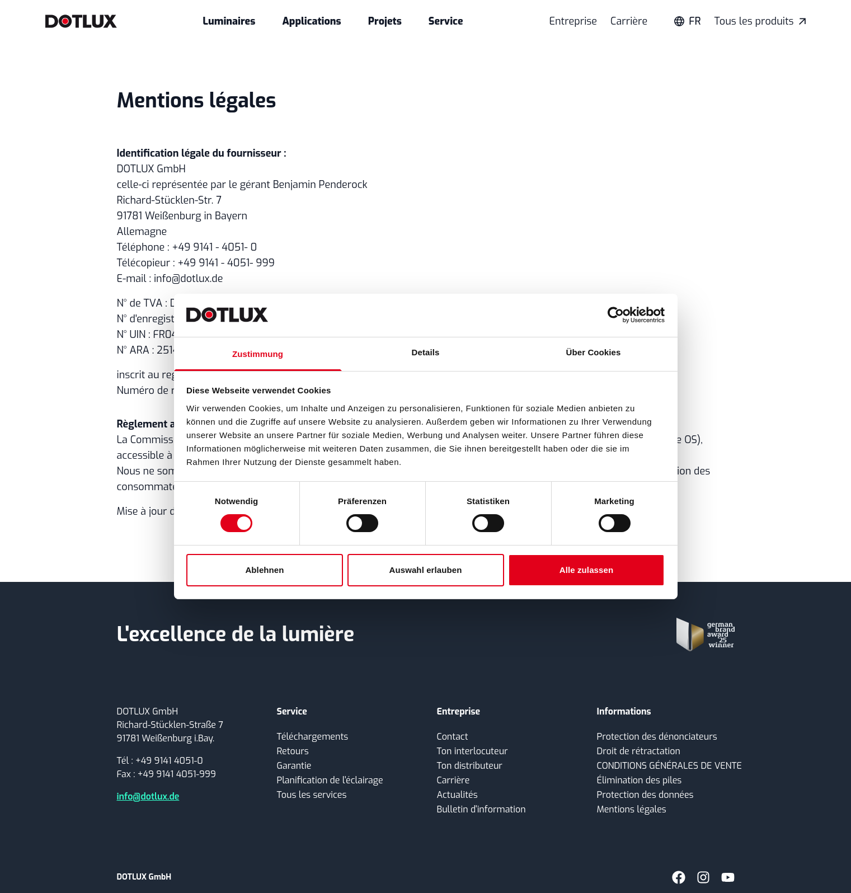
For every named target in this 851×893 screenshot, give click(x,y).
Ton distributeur (469, 766)
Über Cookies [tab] (593, 352)
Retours (293, 751)
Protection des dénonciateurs (657, 736)
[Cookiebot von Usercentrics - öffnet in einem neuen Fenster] (616, 315)
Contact (452, 736)
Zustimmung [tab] (257, 354)
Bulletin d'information (481, 809)
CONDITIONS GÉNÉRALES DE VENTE (669, 766)
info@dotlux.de (148, 796)
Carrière (628, 21)
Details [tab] (426, 352)
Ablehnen (264, 570)
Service (446, 21)
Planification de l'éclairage (330, 780)
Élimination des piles (639, 780)
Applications (311, 21)
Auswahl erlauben (425, 570)
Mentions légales (631, 809)
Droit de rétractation (638, 751)
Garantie (294, 766)
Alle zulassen (586, 570)
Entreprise (573, 21)
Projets (385, 21)
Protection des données (645, 795)
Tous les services (312, 795)
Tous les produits (760, 21)
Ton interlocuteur (472, 751)
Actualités (457, 795)
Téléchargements (313, 736)
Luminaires (229, 21)
